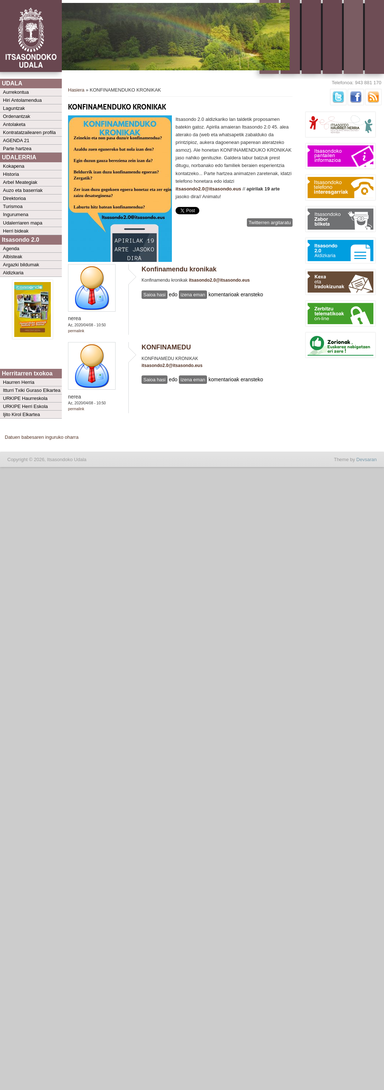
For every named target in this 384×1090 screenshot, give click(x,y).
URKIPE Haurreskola (25, 398)
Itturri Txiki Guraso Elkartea (31, 390)
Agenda (11, 248)
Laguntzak (14, 108)
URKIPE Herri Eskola (25, 406)
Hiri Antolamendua (22, 100)
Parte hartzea (17, 148)
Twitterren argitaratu (270, 222)
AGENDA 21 (16, 140)
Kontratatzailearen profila (29, 132)
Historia (11, 174)
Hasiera (76, 90)
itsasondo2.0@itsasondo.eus (208, 189)
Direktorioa (14, 198)
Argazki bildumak (21, 264)
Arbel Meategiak (20, 182)
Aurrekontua (16, 92)
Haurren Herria (18, 382)
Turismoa (13, 206)
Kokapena (14, 166)
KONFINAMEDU (166, 347)
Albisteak (12, 256)
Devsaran (366, 459)
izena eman (193, 294)
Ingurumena (15, 214)
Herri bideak (16, 231)
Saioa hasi (154, 294)
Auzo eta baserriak (22, 190)
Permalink (76, 331)
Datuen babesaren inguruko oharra (42, 437)
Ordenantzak (16, 116)
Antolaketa (14, 124)
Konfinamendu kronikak (179, 269)
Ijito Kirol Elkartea (21, 414)
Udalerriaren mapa (22, 223)
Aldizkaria (13, 272)
